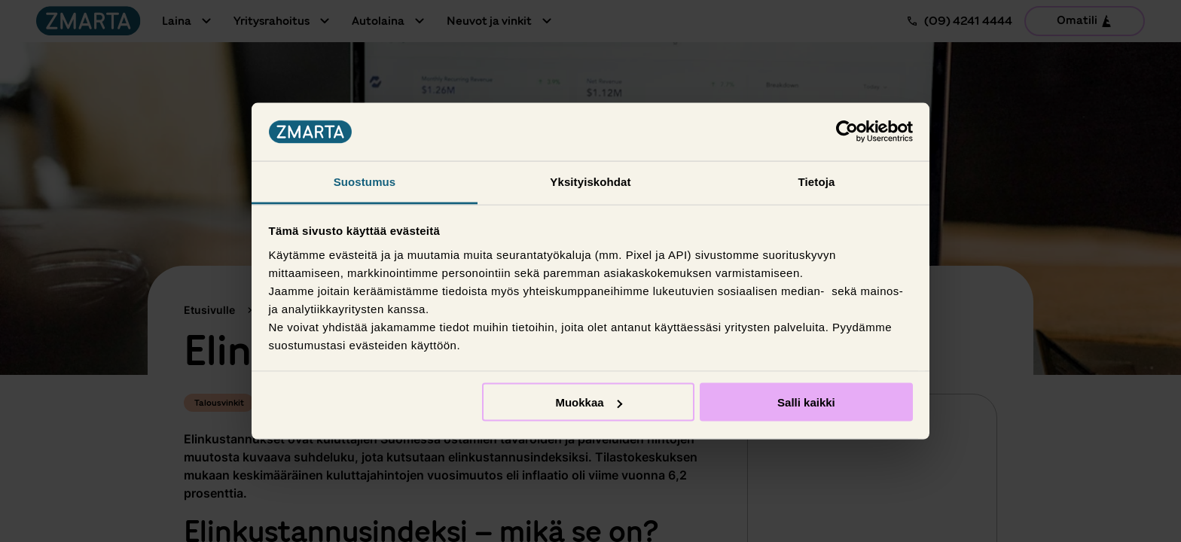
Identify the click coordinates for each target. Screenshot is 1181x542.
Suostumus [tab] (365, 181)
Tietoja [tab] (816, 181)
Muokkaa (588, 402)
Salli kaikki (806, 402)
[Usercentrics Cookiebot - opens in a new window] (847, 131)
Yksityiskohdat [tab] (590, 181)
